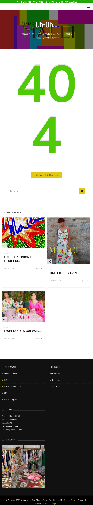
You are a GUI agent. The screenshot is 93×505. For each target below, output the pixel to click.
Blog (6, 252)
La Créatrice (55, 385)
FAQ (5, 378)
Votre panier (55, 378)
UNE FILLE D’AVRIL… (66, 272)
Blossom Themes (70, 498)
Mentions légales (11, 398)
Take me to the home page (46, 174)
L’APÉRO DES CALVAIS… (23, 329)
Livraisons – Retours (12, 385)
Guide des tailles (10, 372)
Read (39, 267)
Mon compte (55, 372)
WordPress (39, 502)
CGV (5, 391)
